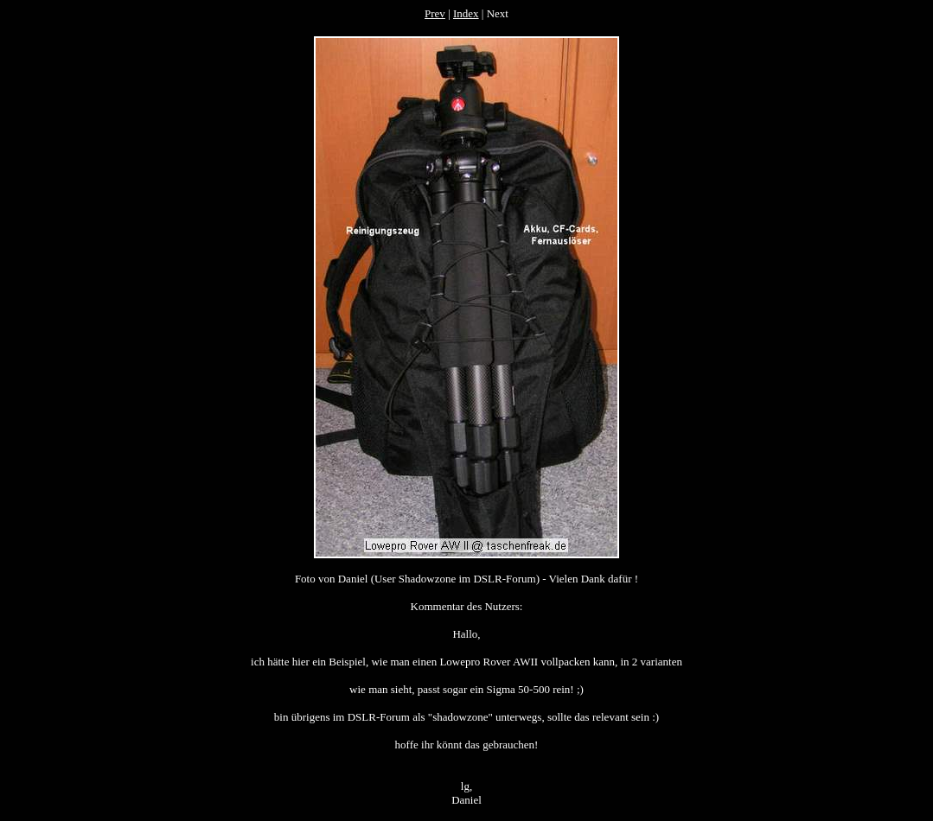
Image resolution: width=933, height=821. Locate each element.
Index (466, 13)
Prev (435, 13)
